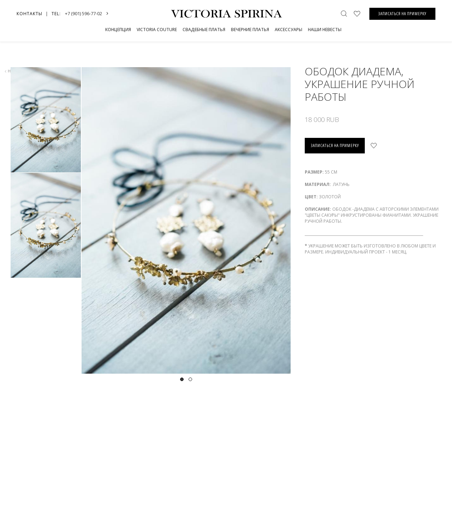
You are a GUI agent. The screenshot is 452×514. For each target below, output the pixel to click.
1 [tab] (182, 379)
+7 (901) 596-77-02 (83, 13)
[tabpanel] (186, 220)
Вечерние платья (250, 30)
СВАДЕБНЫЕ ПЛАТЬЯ (204, 30)
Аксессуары (288, 30)
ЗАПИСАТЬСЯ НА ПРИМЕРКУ (402, 14)
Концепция (118, 30)
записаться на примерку (335, 145)
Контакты (29, 14)
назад (12, 71)
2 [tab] (190, 379)
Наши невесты (324, 30)
